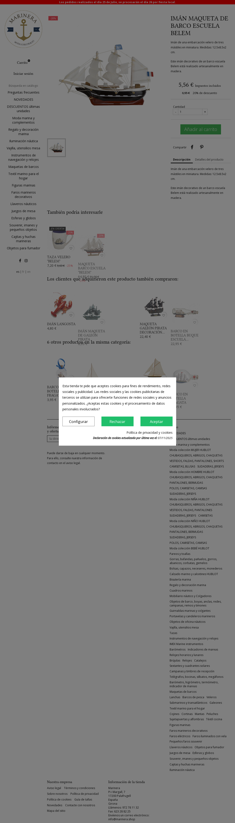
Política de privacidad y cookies (149, 432)
